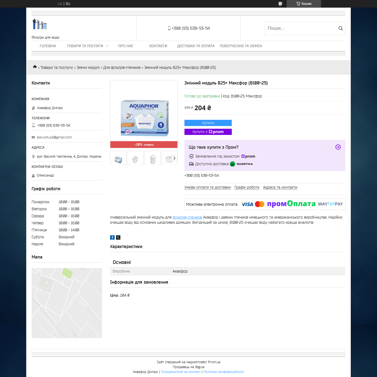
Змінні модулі (88, 67)
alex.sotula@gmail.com (54, 137)
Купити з (208, 132)
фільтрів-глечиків (187, 217)
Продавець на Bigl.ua (188, 367)
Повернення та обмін (241, 46)
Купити (208, 123)
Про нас (125, 46)
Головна (48, 46)
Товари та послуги (85, 46)
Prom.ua (214, 362)
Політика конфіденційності (223, 371)
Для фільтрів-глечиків (121, 67)
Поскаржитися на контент (180, 371)
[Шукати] (340, 28)
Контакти (158, 46)
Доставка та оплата (195, 46)
